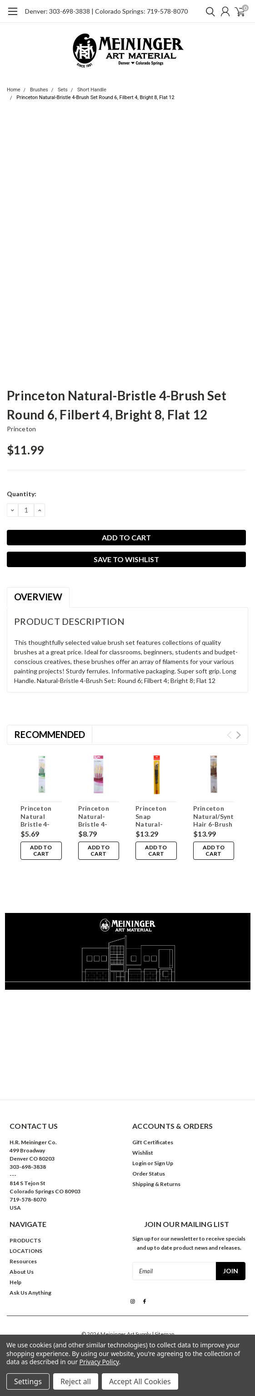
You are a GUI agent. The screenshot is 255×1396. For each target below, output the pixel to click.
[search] (208, 11)
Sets (63, 90)
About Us (22, 1253)
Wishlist (142, 1134)
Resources (23, 1243)
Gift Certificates (152, 1124)
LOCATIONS (26, 1232)
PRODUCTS (25, 1222)
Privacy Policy (99, 1361)
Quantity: (21, 494)
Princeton (21, 429)
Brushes (39, 90)
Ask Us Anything (30, 1274)
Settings (28, 1381)
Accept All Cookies (140, 1381)
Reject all (75, 1381)
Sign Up (163, 1145)
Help (15, 1264)
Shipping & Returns (156, 1165)
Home (13, 90)
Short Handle (91, 90)
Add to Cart (41, 850)
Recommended (49, 734)
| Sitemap (163, 1315)
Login (139, 1145)
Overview (38, 596)
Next (238, 735)
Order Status (148, 1155)
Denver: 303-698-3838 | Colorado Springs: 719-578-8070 (106, 11)
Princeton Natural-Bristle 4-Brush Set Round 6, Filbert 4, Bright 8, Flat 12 (95, 97)
